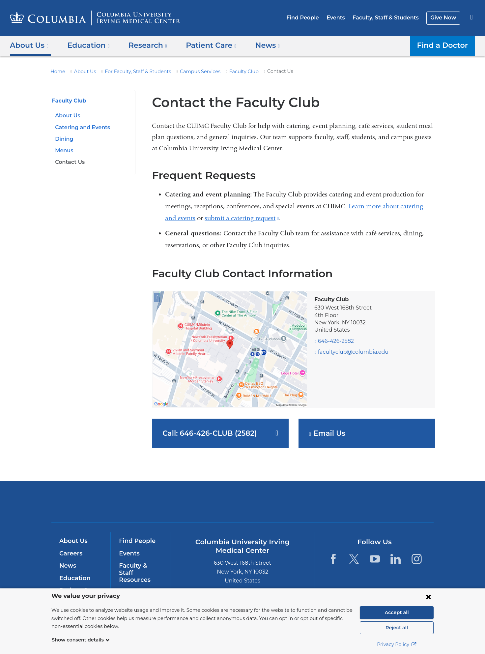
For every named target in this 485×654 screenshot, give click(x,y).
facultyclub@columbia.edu (349, 352)
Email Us (331, 433)
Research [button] (142, 45)
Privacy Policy (396, 644)
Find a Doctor (444, 45)
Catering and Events (80, 127)
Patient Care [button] (203, 45)
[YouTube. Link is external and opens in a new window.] (374, 558)
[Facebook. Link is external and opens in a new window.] (333, 558)
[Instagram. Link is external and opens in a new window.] (416, 558)
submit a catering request (242, 218)
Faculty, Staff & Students (389, 17)
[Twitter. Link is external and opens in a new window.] (354, 558)
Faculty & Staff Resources (139, 569)
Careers (70, 553)
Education (73, 578)
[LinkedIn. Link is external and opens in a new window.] (395, 558)
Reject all (396, 627)
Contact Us (69, 162)
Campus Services (188, 71)
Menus (63, 150)
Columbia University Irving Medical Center (200, 501)
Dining (63, 139)
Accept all (396, 612)
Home (56, 71)
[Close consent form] (428, 596)
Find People (311, 17)
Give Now (444, 17)
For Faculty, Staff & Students (130, 71)
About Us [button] (29, 45)
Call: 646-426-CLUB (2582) (206, 433)
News (67, 565)
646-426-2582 (334, 341)
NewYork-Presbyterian (290, 506)
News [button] (257, 45)
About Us (81, 71)
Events (341, 17)
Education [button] (86, 45)
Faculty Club (228, 71)
